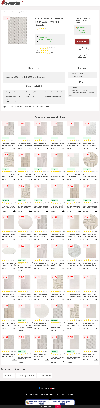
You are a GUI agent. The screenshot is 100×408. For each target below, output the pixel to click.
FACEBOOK (44, 388)
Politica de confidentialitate (51, 394)
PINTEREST (55, 388)
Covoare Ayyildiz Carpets (20, 12)
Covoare (6, 12)
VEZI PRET (82, 41)
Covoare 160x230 (44, 375)
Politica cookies (67, 394)
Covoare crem (9, 375)
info (14, 148)
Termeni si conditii (32, 394)
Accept (57, 406)
